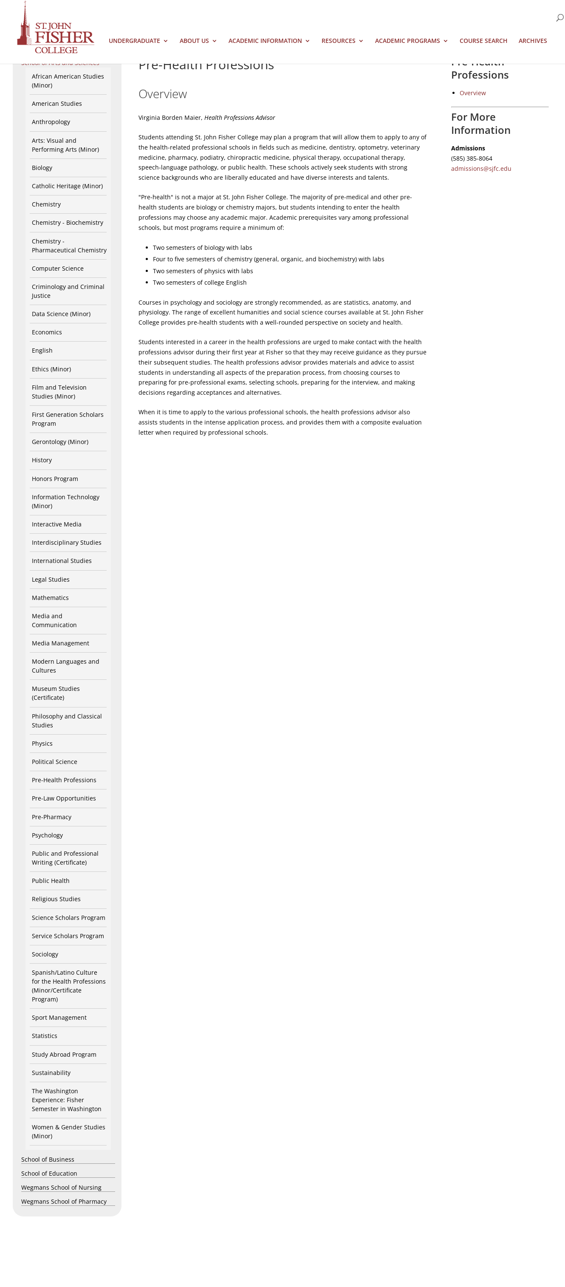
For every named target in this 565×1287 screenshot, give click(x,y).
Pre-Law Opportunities (64, 798)
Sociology (45, 954)
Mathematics (50, 598)
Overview (473, 93)
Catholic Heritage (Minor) (67, 186)
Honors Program (55, 479)
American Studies (57, 103)
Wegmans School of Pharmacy (64, 1201)
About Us (194, 41)
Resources (339, 41)
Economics (47, 332)
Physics (42, 743)
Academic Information (265, 41)
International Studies (62, 561)
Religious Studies (56, 899)
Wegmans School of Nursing (61, 1187)
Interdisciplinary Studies (67, 542)
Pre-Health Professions (64, 780)
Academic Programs (407, 41)
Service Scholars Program (68, 936)
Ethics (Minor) (51, 369)
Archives (533, 41)
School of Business (47, 1159)
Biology (42, 168)
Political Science (54, 762)
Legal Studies (51, 579)
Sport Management (59, 1017)
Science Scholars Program (68, 918)
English (42, 350)
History (42, 460)
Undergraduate (134, 41)
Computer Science (58, 268)
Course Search (484, 41)
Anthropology (51, 122)
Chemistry (46, 204)
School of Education (49, 1173)
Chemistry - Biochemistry (67, 222)
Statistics (44, 1036)
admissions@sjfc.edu (481, 168)
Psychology (47, 835)
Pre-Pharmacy (51, 817)
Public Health (51, 881)
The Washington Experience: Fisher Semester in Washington (67, 1100)
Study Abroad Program (64, 1054)
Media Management (60, 643)
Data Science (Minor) (61, 314)
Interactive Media (57, 524)
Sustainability (51, 1073)
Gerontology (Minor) (60, 442)
